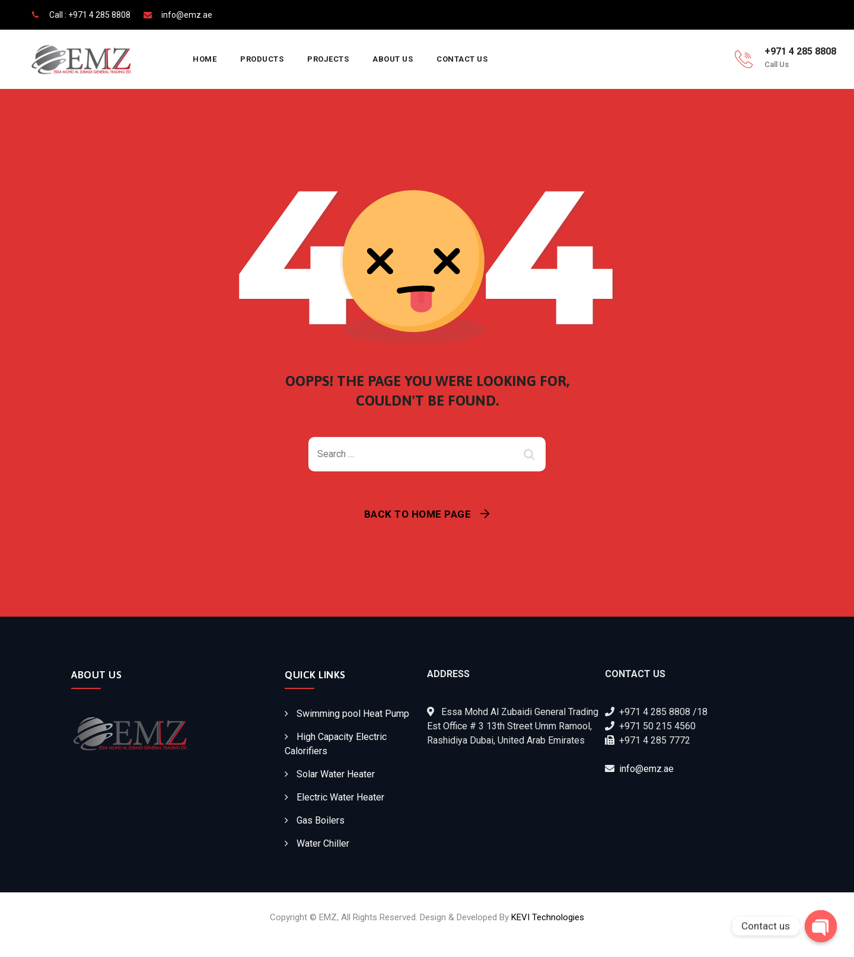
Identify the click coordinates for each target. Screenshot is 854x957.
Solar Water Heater (336, 774)
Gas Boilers (321, 820)
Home (204, 59)
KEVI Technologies (547, 917)
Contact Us (461, 59)
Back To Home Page (417, 514)
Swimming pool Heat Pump (353, 713)
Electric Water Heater (340, 797)
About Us (392, 59)
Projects (328, 59)
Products (261, 59)
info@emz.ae (646, 768)
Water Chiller (323, 843)
